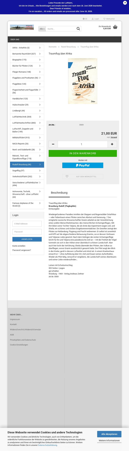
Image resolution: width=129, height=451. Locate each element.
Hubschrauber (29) (20, 105)
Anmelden (27, 239)
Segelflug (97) (18, 170)
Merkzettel (109, 19)
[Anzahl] (83, 144)
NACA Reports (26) (20, 144)
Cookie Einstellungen (19, 345)
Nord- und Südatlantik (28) (23, 149)
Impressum (15, 319)
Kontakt (13, 324)
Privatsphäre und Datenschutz (23, 340)
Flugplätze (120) (19, 84)
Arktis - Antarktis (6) (21, 48)
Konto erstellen (18, 246)
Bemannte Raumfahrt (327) (24, 54)
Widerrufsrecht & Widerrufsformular (25, 329)
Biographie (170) (19, 60)
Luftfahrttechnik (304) (21, 117)
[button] (85, 19)
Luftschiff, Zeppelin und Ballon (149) (22, 130)
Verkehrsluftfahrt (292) (22, 176)
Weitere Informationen (109, 440)
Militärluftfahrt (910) (21, 137)
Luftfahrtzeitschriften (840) (24, 123)
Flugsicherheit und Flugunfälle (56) (25, 91)
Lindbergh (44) (18, 111)
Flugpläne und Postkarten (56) (25, 78)
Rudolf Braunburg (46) (21, 164)
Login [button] (95, 19)
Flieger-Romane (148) (21, 72)
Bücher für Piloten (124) (22, 66)
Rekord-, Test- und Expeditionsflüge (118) (22, 157)
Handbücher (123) (20, 99)
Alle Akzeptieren (109, 434)
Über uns (14, 39)
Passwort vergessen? (21, 250)
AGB (12, 335)
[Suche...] (42, 28)
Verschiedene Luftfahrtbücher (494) (25, 184)
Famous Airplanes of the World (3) (22, 204)
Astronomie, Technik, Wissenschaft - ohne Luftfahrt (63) (25, 194)
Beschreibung (59, 192)
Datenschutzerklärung (47, 445)
